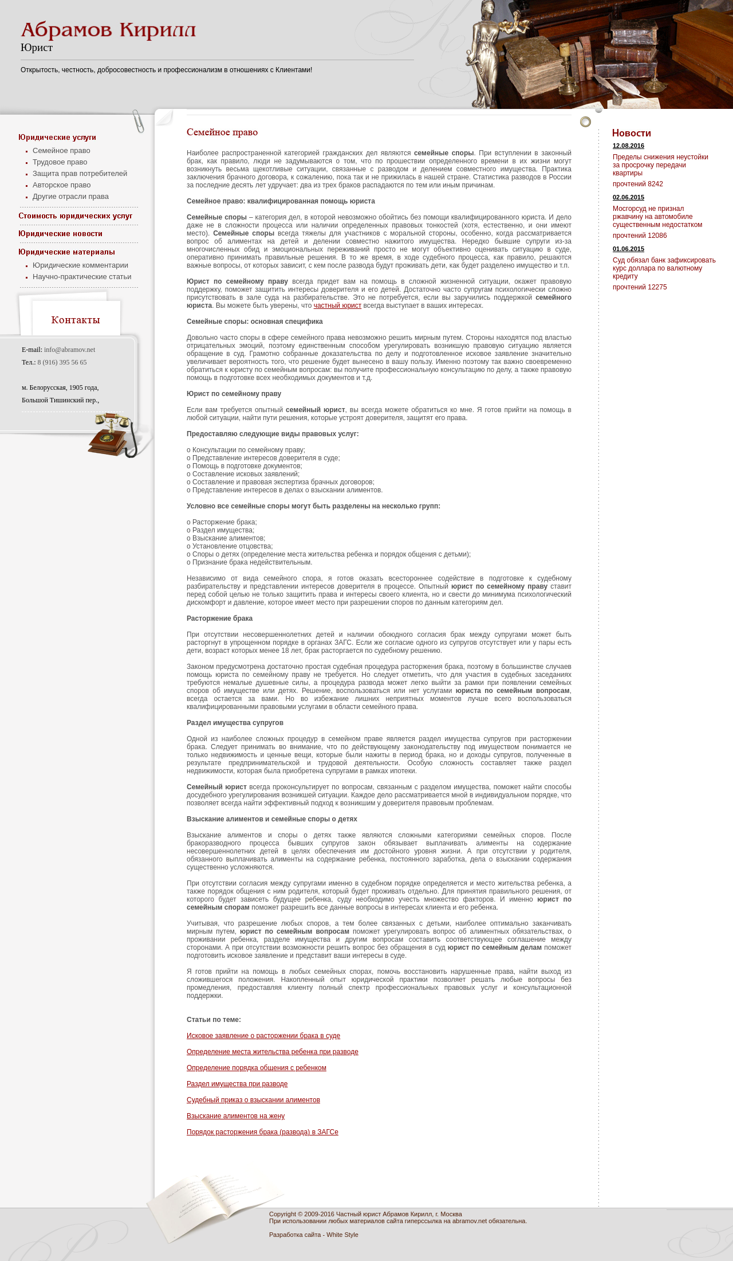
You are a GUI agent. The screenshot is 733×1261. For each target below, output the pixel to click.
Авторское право (61, 185)
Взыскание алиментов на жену (236, 1116)
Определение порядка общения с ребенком (256, 1068)
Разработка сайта (295, 1234)
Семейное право (61, 150)
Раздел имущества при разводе (237, 1084)
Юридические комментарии (80, 265)
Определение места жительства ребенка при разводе (272, 1052)
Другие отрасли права (71, 196)
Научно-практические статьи (82, 276)
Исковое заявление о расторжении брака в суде (263, 1036)
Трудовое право (60, 162)
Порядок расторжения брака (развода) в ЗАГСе (262, 1132)
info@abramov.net (69, 350)
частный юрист (338, 305)
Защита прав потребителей (80, 173)
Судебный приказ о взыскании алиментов (253, 1100)
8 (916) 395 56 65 (62, 362)
